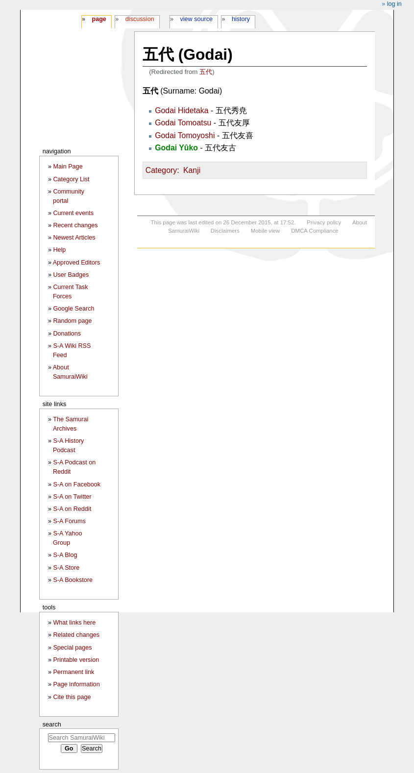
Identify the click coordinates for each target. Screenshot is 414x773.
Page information (76, 684)
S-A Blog (65, 555)
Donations (67, 333)
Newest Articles (74, 237)
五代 (205, 71)
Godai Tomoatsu (183, 123)
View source (196, 19)
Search (52, 724)
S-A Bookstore (73, 580)
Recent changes (75, 225)
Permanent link (73, 672)
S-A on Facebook (76, 484)
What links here (74, 622)
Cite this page (72, 697)
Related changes (76, 634)
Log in (394, 3)
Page (99, 19)
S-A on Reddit (72, 509)
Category (161, 170)
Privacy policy (324, 222)
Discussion (139, 19)
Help (59, 249)
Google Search (73, 308)
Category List (71, 179)
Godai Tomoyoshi (185, 135)
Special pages (72, 647)
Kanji (191, 170)
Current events (73, 213)
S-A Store (66, 567)
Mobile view (265, 231)
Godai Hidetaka (181, 110)
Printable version (76, 659)
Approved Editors (76, 262)
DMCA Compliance (314, 231)
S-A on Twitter (72, 496)
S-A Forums (69, 521)
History (241, 19)
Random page (72, 320)
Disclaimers (225, 231)
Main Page (67, 166)
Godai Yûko (176, 148)
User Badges (71, 274)
